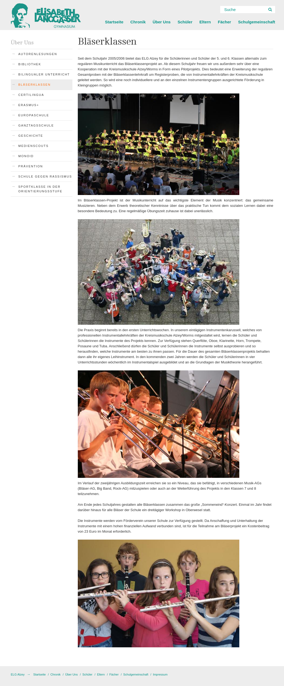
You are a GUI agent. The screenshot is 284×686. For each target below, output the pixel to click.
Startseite (114, 22)
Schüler (185, 22)
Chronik (138, 22)
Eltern (205, 22)
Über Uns (162, 22)
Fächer (224, 22)
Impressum (160, 674)
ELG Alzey (17, 674)
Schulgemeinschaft (256, 22)
